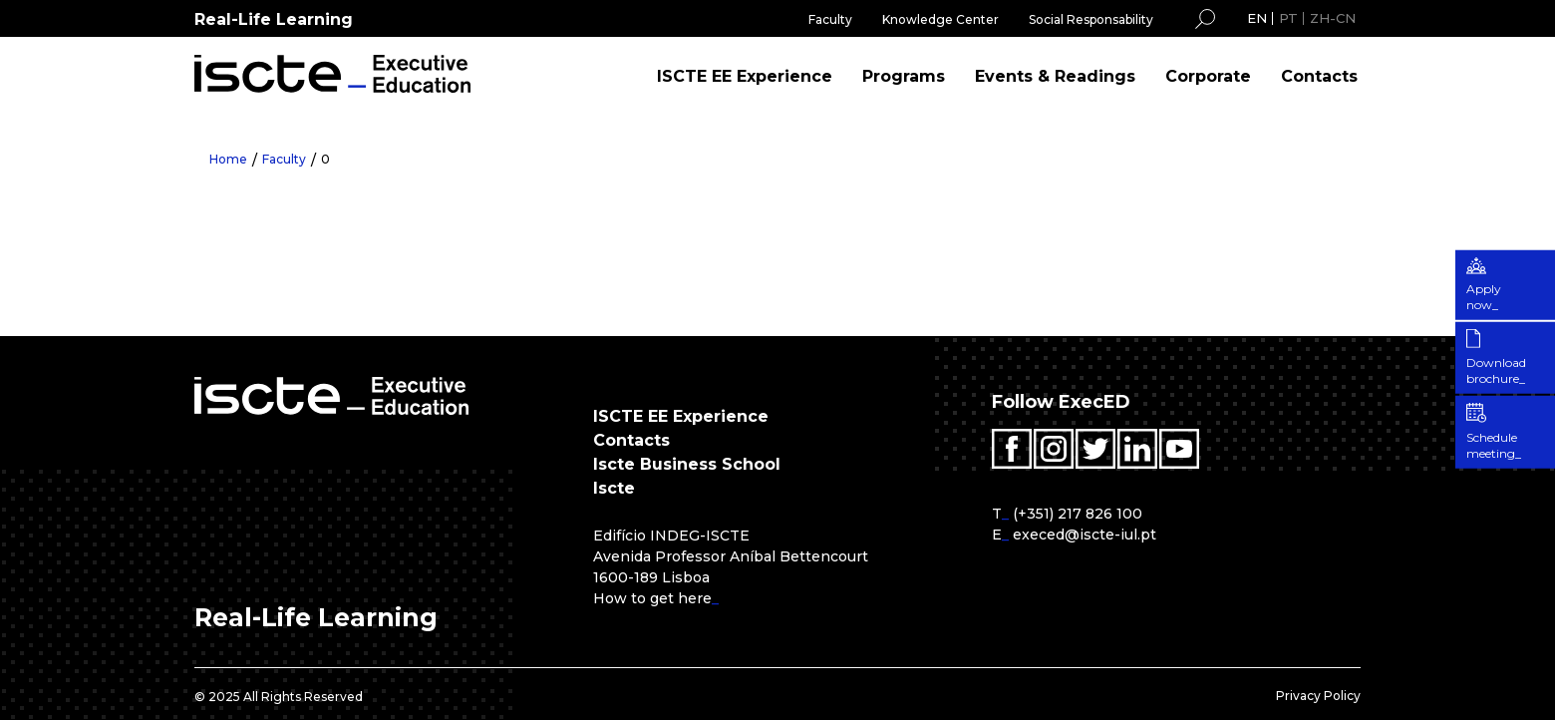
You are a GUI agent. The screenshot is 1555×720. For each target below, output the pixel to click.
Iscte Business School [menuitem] (686, 464)
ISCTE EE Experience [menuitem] (744, 76)
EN (1257, 18)
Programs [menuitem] (903, 76)
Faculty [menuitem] (830, 19)
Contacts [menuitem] (1319, 76)
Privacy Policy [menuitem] (1318, 695)
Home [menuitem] (228, 159)
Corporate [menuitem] (1208, 76)
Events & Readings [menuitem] (1055, 76)
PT (1288, 18)
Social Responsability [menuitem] (1091, 19)
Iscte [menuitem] (614, 488)
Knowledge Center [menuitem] (940, 19)
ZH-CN (1333, 18)
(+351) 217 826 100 (1077, 514)
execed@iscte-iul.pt (1084, 534)
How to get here (652, 598)
